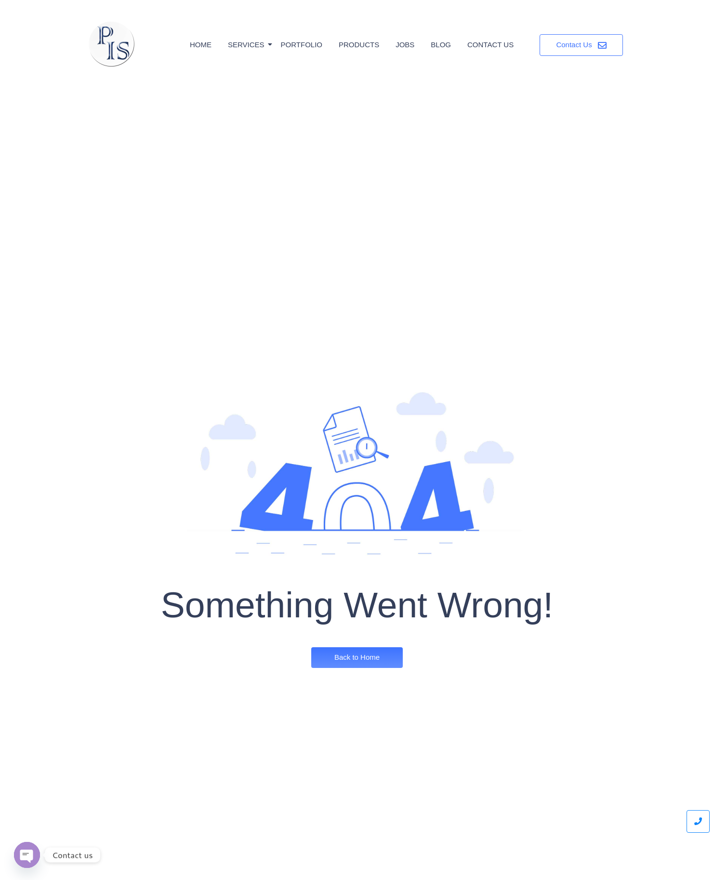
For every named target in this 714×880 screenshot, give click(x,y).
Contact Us (490, 44)
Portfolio (301, 44)
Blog (441, 44)
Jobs (405, 44)
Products (359, 44)
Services (248, 44)
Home (201, 44)
